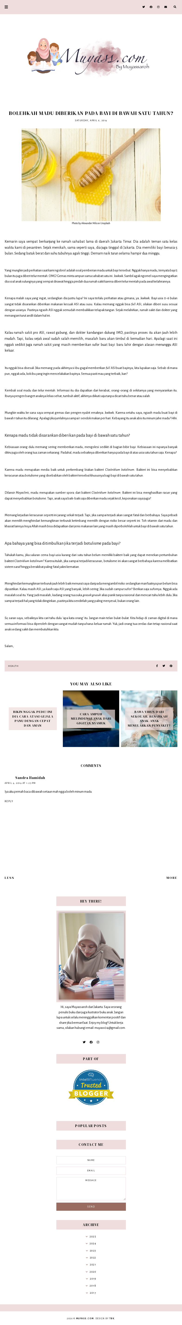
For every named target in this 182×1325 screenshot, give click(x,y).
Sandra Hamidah (30, 777)
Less (9, 877)
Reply (9, 801)
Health (13, 666)
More (171, 877)
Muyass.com (85, 1318)
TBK (112, 1318)
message (91, 1188)
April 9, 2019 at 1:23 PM (20, 783)
